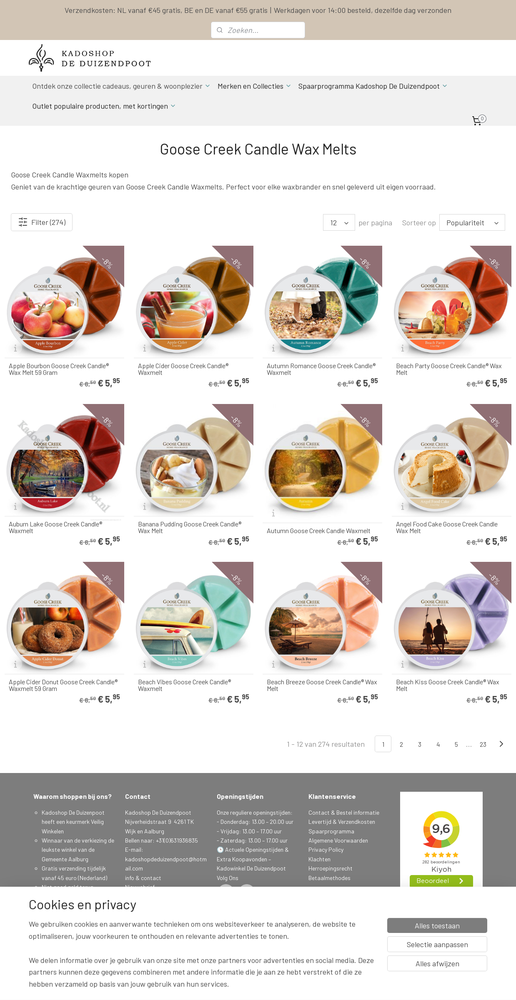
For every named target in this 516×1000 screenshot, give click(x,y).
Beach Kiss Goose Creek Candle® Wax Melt (447, 685)
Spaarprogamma (64, 933)
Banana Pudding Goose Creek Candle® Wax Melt (189, 527)
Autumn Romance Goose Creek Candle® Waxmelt (321, 369)
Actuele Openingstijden (254, 849)
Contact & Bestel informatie (343, 812)
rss (311, 985)
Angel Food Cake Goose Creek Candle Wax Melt (447, 527)
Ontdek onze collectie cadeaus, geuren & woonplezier (121, 85)
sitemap (299, 985)
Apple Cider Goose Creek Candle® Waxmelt (183, 369)
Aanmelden (145, 914)
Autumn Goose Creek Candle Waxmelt (319, 530)
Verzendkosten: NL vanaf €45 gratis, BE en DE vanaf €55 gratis (166, 10)
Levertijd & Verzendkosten (341, 821)
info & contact (143, 877)
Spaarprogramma (331, 831)
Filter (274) (41, 222)
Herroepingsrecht (330, 868)
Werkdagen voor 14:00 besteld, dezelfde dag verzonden (362, 10)
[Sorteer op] (472, 222)
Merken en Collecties (255, 85)
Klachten (319, 859)
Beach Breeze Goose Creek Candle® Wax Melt (322, 685)
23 (483, 744)
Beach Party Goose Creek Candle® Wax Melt (449, 369)
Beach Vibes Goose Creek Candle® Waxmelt (184, 685)
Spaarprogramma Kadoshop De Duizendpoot (373, 85)
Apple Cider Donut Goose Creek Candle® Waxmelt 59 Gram (63, 685)
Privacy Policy (325, 849)
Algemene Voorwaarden (338, 840)
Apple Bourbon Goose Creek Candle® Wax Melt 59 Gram (59, 369)
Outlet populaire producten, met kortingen (104, 105)
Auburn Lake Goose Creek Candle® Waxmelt (55, 527)
